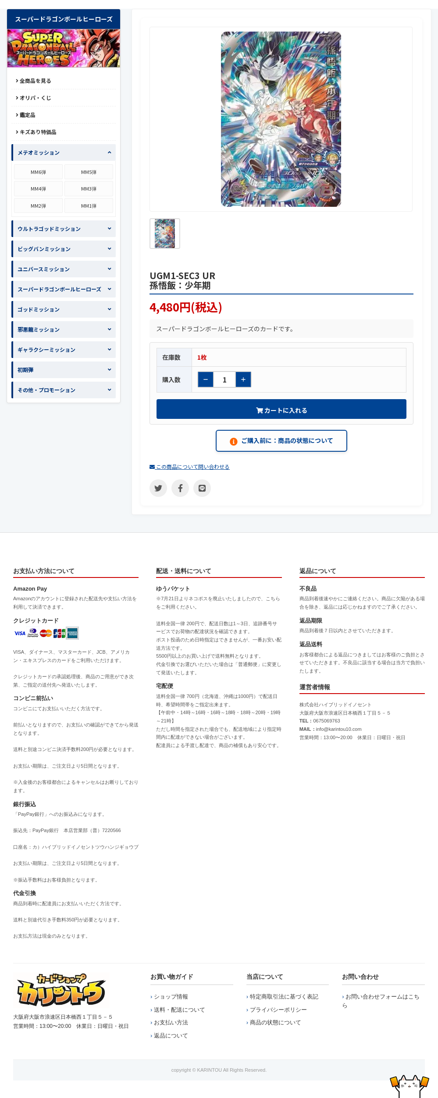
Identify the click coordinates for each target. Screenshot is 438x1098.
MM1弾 (88, 205)
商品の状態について (275, 1022)
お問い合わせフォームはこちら (381, 1001)
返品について (171, 1035)
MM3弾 (88, 188)
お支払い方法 (171, 1022)
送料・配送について (179, 1009)
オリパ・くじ (33, 97)
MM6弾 (38, 171)
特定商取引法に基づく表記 (284, 996)
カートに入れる (281, 410)
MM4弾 (38, 188)
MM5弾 (88, 171)
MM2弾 (38, 205)
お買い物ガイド (171, 976)
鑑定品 (26, 114)
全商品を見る (33, 80)
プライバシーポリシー (278, 1009)
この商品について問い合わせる (190, 466)
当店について (264, 976)
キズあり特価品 (36, 131)
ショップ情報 (171, 996)
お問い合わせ (360, 976)
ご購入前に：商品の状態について (281, 440)
